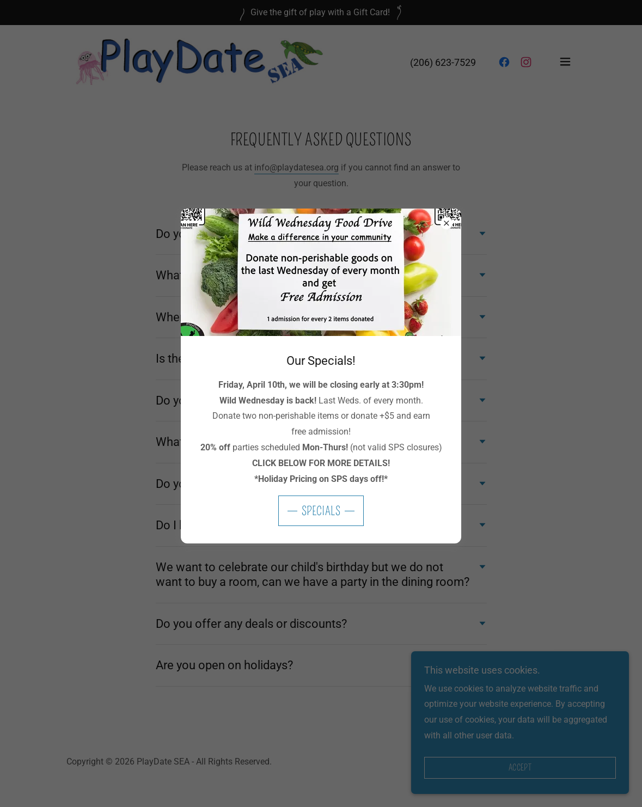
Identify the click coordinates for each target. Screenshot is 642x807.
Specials (321, 511)
